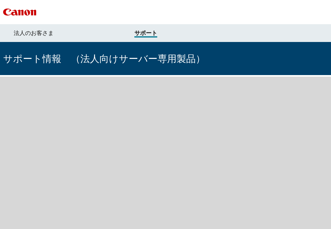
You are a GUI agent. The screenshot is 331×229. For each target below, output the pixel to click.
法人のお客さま (34, 33)
